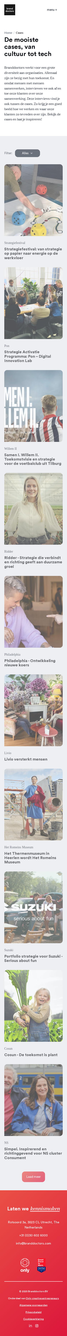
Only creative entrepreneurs (42, 1298)
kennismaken (45, 1208)
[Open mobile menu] (52, 9)
